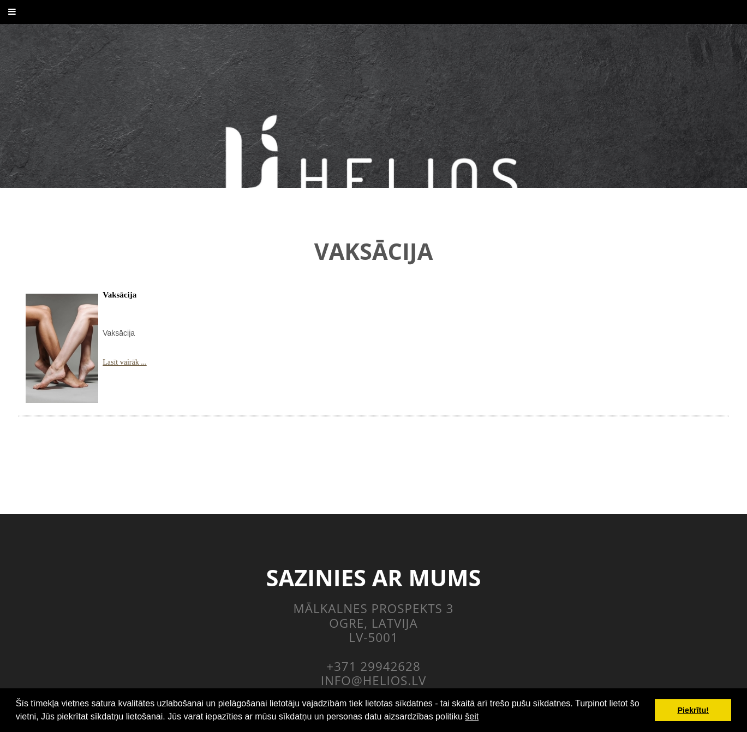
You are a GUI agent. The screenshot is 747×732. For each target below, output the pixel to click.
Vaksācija (119, 294)
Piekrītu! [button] (693, 710)
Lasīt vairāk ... (124, 362)
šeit (472, 716)
